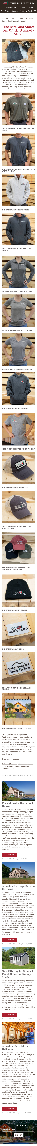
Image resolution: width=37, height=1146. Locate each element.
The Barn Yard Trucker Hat (15, 488)
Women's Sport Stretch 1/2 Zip (17, 291)
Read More (9, 855)
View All (14, 769)
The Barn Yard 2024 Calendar (16, 729)
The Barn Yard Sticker (13, 649)
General (10, 19)
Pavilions (23, 11)
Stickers (5, 769)
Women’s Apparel (25, 764)
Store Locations (13, 8)
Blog (4, 19)
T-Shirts (5, 764)
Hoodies (13, 764)
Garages (15, 11)
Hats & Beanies (21, 766)
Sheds (30, 11)
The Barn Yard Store (20, 67)
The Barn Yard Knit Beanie (14, 610)
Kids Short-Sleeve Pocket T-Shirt (18, 449)
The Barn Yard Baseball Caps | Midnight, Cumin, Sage (16, 568)
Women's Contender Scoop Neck (18, 330)
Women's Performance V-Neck (17, 369)
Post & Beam (6, 11)
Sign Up (18, 1135)
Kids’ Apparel (8, 766)
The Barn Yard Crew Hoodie (15, 210)
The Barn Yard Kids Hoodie (15, 408)
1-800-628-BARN (26, 8)
